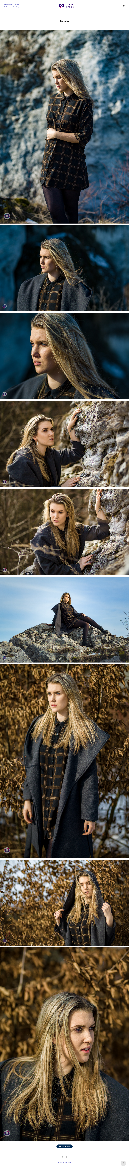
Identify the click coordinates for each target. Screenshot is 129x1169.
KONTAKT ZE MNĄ (11, 7)
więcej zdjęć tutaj (64, 1146)
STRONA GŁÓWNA (11, 5)
